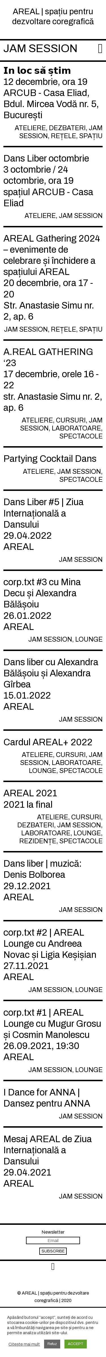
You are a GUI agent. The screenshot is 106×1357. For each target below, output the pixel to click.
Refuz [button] (52, 1344)
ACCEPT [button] (75, 1344)
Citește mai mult (24, 1344)
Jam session (40, 48)
